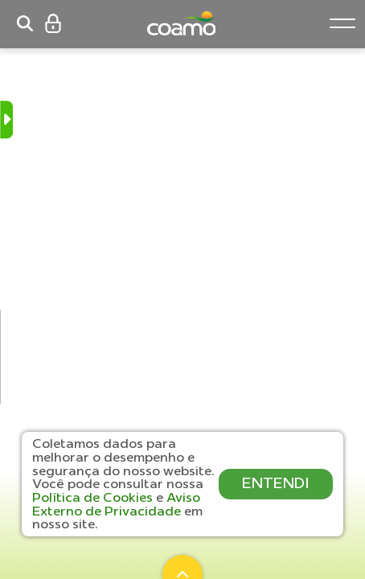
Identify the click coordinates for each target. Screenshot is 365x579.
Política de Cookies (94, 497)
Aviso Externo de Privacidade (116, 504)
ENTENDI (276, 483)
